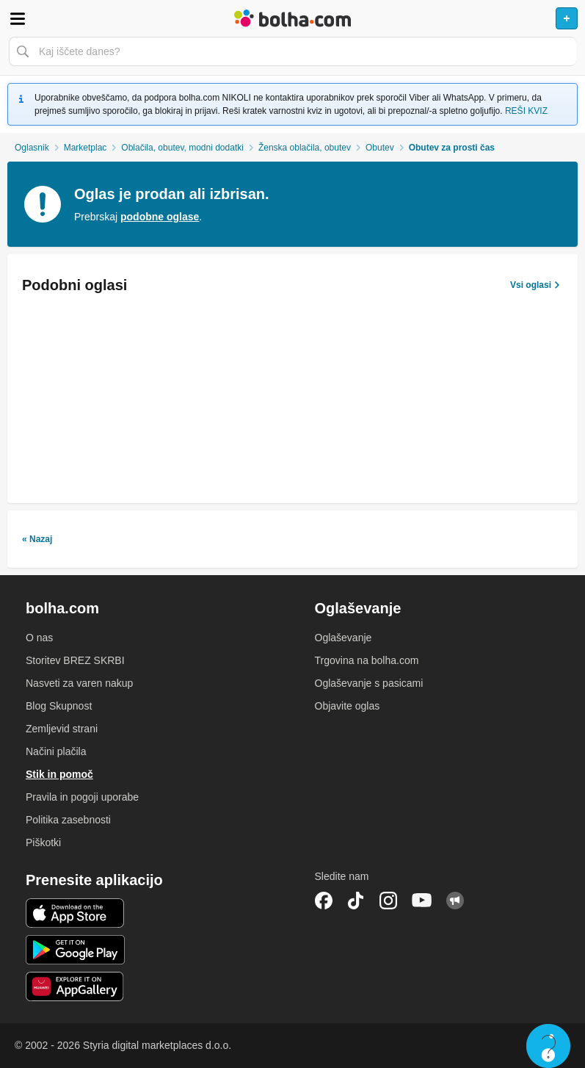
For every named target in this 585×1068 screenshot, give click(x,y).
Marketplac (85, 147)
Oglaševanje (343, 637)
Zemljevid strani (62, 729)
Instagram (388, 900)
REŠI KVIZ (526, 111)
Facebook (324, 900)
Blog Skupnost (59, 706)
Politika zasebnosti (68, 820)
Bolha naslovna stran (292, 18)
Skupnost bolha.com (455, 900)
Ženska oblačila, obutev (304, 147)
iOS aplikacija (75, 913)
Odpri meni (17, 18)
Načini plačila (56, 751)
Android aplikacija (75, 949)
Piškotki (43, 842)
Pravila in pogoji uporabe (82, 797)
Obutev (380, 147)
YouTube (422, 900)
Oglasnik (32, 147)
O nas (39, 637)
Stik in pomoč (59, 774)
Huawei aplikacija (75, 986)
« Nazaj (37, 539)
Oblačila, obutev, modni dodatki (182, 147)
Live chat (548, 1046)
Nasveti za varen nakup (79, 683)
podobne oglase (159, 217)
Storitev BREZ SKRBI (75, 660)
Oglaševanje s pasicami (369, 683)
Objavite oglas (347, 706)
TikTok (356, 900)
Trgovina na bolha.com (367, 660)
